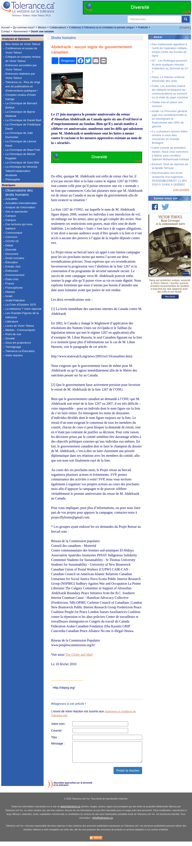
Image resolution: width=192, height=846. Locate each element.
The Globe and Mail (79, 654)
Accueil (5, 27)
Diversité (10, 249)
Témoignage (13, 346)
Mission (42, 27)
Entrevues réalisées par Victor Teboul (20, 76)
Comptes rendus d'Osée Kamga (20, 97)
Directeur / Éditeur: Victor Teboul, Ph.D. (31, 15)
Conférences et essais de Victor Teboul (21, 50)
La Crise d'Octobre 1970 (20, 304)
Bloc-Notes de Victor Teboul (22, 44)
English (185, 27)
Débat (9, 245)
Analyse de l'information (20, 207)
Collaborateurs (57, 27)
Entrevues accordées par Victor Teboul (21, 67)
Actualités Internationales (21, 203)
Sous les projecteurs (18, 342)
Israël (8, 296)
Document (11, 253)
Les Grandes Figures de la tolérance (22, 315)
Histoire (10, 291)
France (9, 283)
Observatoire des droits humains (19, 192)
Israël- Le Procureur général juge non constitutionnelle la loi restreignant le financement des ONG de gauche (169, 119)
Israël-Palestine (15, 300)
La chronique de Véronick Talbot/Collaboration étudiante (21, 171)
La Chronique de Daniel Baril (23, 120)
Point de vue (13, 334)
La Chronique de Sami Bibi (22, 162)
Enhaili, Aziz (13, 266)
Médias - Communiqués (20, 330)
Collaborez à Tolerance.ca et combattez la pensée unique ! (102, 27)
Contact (5, 31)
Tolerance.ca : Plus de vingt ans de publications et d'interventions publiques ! (22, 86)
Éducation (11, 262)
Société (10, 338)
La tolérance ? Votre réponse (23, 308)
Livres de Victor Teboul (19, 325)
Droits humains (14, 258)
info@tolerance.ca (102, 822)
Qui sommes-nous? (24, 27)
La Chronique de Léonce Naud (20, 143)
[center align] (185, 19)
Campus (10, 215)
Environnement (15, 275)
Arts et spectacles (16, 211)
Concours (11, 237)
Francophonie (14, 287)
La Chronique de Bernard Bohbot (21, 105)
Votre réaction (14, 355)
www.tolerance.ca (70, 810)
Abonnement (20, 31)
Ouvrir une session (42, 31)
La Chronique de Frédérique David (23, 126)
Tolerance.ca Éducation (20, 351)
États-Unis (11, 279)
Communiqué (13, 232)
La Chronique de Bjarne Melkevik (20, 114)
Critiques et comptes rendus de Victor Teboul (23, 59)
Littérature (11, 321)
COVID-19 (11, 241)
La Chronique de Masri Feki (22, 149)
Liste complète (181, 189)
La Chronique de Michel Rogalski (20, 156)
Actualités (11, 198)
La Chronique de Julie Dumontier (19, 135)
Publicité (143, 27)
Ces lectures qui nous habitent (19, 226)
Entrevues (11, 270)
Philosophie (12, 179)
